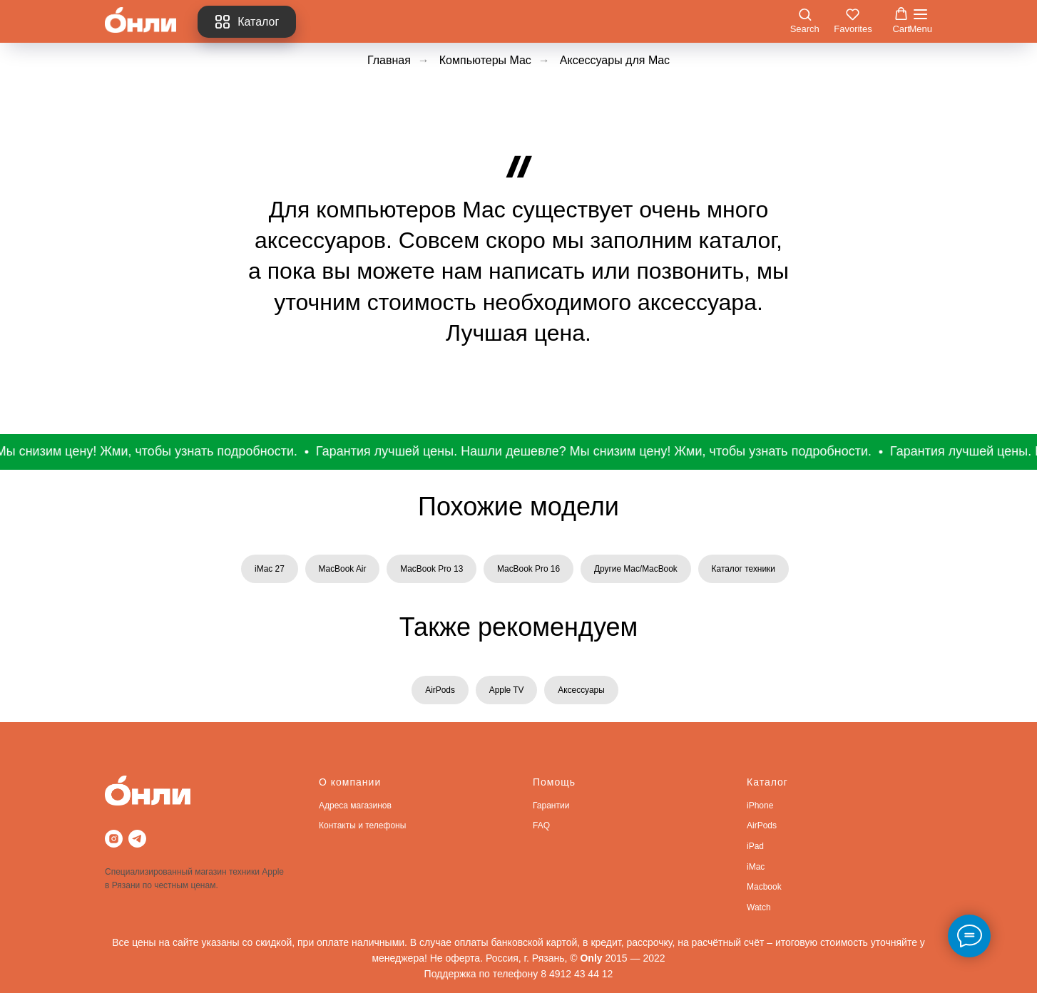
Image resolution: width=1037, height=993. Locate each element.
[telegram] (137, 839)
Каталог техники (744, 569)
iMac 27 (268, 569)
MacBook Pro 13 (431, 569)
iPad (755, 847)
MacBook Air (341, 569)
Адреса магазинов (355, 806)
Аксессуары (582, 690)
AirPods (439, 690)
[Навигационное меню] (920, 21)
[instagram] (114, 839)
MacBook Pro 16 (529, 569)
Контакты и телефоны (362, 826)
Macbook (764, 887)
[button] (804, 20)
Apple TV (506, 690)
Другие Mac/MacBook (637, 569)
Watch (759, 908)
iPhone (760, 806)
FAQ (541, 826)
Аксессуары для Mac (615, 60)
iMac (756, 867)
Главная (389, 60)
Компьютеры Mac (485, 60)
